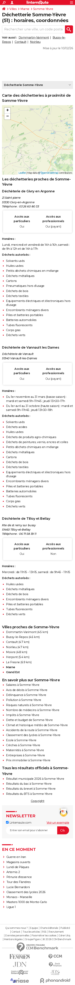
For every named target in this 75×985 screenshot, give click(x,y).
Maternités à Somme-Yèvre (25, 750)
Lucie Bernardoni (18, 887)
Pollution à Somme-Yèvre (23, 700)
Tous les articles (31, 931)
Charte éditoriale (49, 928)
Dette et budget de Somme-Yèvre (29, 720)
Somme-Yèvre (43, 9)
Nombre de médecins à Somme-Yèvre (32, 710)
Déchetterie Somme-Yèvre (23, 85)
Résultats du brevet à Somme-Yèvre (31, 788)
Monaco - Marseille (19, 897)
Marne (24, 9)
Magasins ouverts (18, 862)
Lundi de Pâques (17, 867)
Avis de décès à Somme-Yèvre (26, 690)
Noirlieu (35, 42)
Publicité (65, 928)
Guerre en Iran (16, 857)
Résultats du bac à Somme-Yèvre (28, 783)
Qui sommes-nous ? (16, 928)
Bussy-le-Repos (17, 637)
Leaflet (22, 172)
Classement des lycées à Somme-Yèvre (33, 735)
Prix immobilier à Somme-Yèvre (28, 760)
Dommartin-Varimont (34, 37)
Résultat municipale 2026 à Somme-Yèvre (35, 779)
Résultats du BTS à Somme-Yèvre (29, 794)
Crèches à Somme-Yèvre (23, 745)
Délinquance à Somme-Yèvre (26, 695)
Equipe (34, 928)
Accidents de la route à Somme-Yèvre (31, 730)
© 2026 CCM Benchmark (57, 939)
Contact (15, 931)
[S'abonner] (37, 830)
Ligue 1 (11, 907)
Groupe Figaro (33, 939)
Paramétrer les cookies (44, 935)
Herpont (12, 657)
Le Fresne (13, 662)
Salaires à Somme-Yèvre (22, 685)
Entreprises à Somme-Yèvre (25, 755)
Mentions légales (13, 939)
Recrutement (56, 931)
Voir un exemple (58, 822)
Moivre (10, 652)
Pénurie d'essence (19, 877)
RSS (44, 931)
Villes (13, 9)
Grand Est (13, 672)
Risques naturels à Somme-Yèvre (29, 705)
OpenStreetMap (49, 172)
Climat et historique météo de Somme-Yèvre (37, 725)
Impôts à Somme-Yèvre (22, 715)
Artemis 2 (13, 872)
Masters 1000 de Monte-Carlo (26, 902)
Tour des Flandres (18, 882)
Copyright (37, 801)
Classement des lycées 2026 (26, 892)
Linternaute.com (18, 822)
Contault (20, 42)
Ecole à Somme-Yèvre (21, 740)
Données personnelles (17, 935)
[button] (7, 111)
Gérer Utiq (64, 935)
